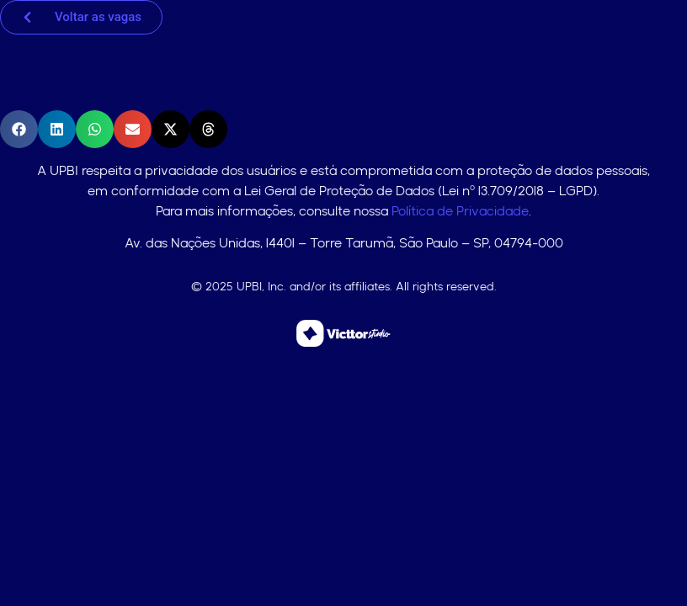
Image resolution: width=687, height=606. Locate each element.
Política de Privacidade (460, 211)
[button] (19, 129)
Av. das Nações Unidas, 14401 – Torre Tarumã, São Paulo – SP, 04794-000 (344, 243)
